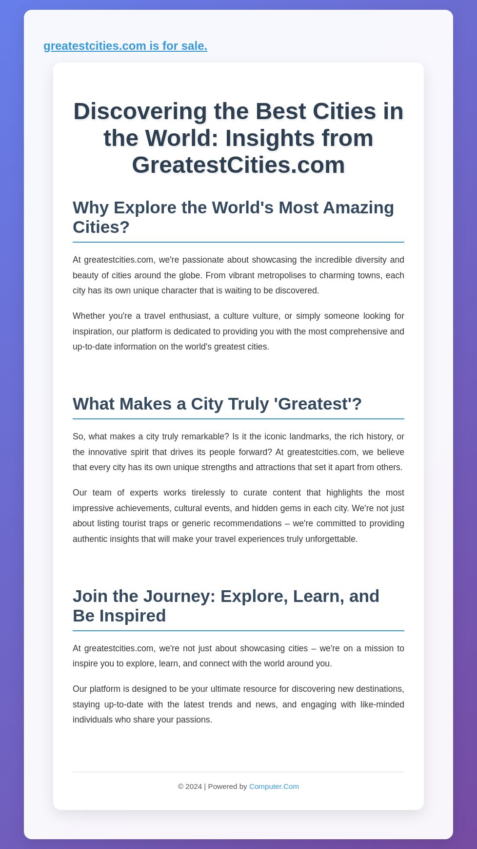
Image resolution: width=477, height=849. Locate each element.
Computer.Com (274, 786)
